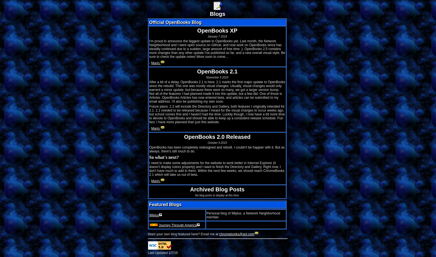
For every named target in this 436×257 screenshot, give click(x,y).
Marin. (158, 63)
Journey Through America (174, 225)
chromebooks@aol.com (239, 234)
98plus (155, 215)
